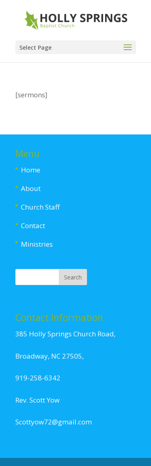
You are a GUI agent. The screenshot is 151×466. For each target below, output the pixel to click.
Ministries (37, 244)
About (31, 188)
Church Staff (40, 207)
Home (30, 169)
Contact (33, 225)
